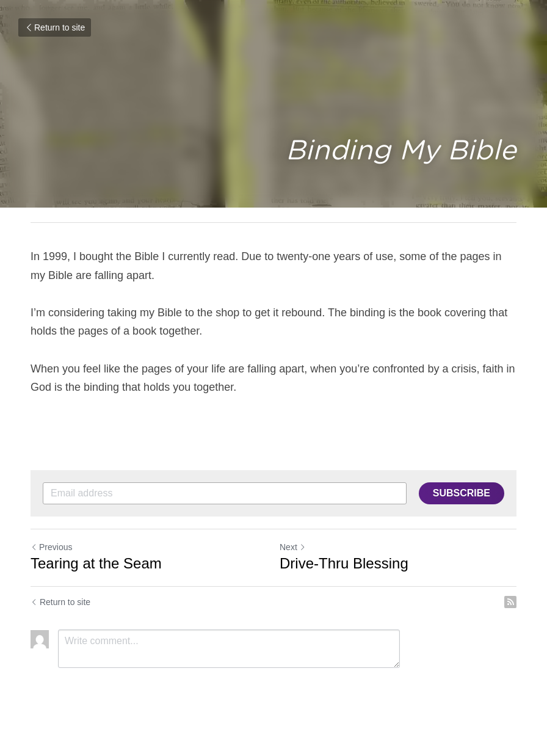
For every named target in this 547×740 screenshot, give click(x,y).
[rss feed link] (510, 602)
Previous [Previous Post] (51, 547)
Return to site (54, 27)
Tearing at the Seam (96, 563)
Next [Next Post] (293, 547)
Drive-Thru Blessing (344, 563)
